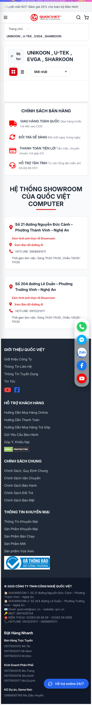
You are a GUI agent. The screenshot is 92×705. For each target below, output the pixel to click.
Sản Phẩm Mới (15, 544)
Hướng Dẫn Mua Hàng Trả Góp (27, 427)
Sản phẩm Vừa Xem (19, 551)
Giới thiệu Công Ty (18, 359)
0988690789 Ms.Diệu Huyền (24, 695)
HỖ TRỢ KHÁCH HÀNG (24, 403)
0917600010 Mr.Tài (17, 646)
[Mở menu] (5, 17)
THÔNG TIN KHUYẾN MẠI (26, 512)
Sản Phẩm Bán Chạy (19, 536)
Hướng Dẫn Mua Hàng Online (26, 412)
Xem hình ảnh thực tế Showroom (33, 238)
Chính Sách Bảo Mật (19, 500)
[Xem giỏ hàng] (86, 17)
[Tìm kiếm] (78, 17)
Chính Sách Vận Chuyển (22, 478)
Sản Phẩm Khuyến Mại (21, 529)
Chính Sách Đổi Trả (18, 493)
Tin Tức (9, 381)
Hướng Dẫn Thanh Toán (21, 420)
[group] (46, 1)
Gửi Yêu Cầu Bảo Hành (21, 435)
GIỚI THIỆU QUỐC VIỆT (24, 349)
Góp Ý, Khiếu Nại (17, 442)
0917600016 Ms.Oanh (19, 675)
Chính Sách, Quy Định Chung (26, 471)
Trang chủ (16, 29)
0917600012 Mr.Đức (18, 656)
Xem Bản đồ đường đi (26, 245)
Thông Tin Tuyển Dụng (21, 374)
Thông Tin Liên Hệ (18, 366)
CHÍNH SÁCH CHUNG (22, 461)
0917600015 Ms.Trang (19, 670)
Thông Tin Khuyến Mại (21, 521)
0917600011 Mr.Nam (18, 651)
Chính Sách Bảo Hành (20, 485)
